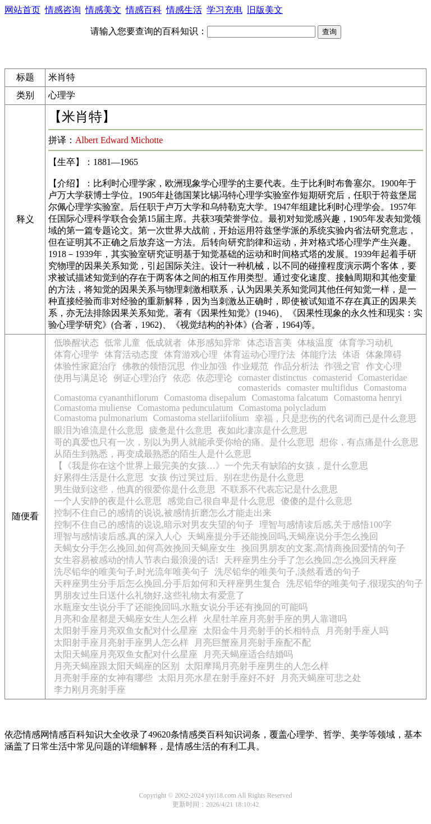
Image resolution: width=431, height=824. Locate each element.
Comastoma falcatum (289, 397)
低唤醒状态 (76, 342)
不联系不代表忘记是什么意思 (279, 489)
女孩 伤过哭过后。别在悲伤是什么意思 (226, 477)
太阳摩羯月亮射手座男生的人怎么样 (257, 666)
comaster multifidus (322, 387)
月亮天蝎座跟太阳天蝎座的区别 (117, 666)
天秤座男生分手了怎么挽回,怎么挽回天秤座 (310, 560)
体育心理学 (76, 354)
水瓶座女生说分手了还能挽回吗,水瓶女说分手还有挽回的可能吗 (181, 607)
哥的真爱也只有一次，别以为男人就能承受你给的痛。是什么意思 (184, 442)
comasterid (332, 377)
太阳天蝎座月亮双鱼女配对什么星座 (126, 654)
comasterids (259, 387)
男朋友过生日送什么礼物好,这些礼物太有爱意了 (149, 595)
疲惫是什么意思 (180, 430)
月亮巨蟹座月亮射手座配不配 (252, 642)
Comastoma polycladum (282, 408)
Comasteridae (382, 377)
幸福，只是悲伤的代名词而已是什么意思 (335, 418)
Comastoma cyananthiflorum (106, 397)
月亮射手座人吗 (356, 630)
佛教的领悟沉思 (153, 366)
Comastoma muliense (92, 408)
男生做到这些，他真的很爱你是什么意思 (135, 489)
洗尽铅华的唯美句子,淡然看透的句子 (287, 571)
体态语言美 (269, 342)
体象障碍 (384, 354)
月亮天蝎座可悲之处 (321, 678)
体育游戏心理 (191, 354)
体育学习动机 (366, 342)
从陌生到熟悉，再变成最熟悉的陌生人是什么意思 (152, 454)
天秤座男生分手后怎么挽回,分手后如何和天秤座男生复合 (167, 583)
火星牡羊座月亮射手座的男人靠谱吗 (275, 619)
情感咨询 (63, 10)
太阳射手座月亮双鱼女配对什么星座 (126, 630)
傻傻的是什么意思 (316, 501)
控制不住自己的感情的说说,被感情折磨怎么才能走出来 (163, 513)
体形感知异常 (214, 342)
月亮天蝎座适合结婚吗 (248, 654)
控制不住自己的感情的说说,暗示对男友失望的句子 (154, 524)
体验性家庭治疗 (85, 366)
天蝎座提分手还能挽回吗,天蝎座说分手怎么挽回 (282, 536)
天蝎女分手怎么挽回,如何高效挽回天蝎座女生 (145, 548)
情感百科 (144, 10)
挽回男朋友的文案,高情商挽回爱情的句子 (323, 548)
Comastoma (385, 387)
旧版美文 (265, 10)
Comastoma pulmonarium (101, 418)
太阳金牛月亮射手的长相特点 (261, 630)
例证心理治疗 (140, 378)
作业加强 (209, 366)
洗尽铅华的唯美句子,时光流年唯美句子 (131, 571)
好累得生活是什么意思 (99, 477)
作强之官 (342, 366)
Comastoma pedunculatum (185, 408)
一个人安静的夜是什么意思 (108, 501)
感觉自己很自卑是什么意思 (221, 501)
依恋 (182, 378)
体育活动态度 (131, 354)
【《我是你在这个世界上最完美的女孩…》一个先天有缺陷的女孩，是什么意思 (211, 465)
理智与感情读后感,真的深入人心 (118, 536)
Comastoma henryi (368, 397)
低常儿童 (122, 342)
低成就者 (164, 342)
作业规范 (250, 366)
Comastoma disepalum (205, 397)
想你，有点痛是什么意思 (369, 442)
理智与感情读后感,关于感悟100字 (325, 524)
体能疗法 (319, 354)
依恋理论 (214, 378)
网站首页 (22, 10)
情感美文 (103, 10)
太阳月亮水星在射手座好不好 (216, 678)
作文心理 (384, 366)
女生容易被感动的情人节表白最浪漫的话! (136, 560)
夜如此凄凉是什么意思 (263, 430)
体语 (351, 354)
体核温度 (315, 342)
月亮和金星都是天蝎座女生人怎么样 (126, 619)
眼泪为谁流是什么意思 (99, 430)
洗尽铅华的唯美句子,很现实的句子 (354, 583)
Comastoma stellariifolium (201, 418)
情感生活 (184, 10)
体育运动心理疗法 (259, 354)
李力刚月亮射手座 (90, 689)
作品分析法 (296, 366)
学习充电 (224, 10)
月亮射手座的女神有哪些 (103, 678)
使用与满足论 (81, 378)
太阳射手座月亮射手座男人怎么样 (121, 642)
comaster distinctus (272, 377)
